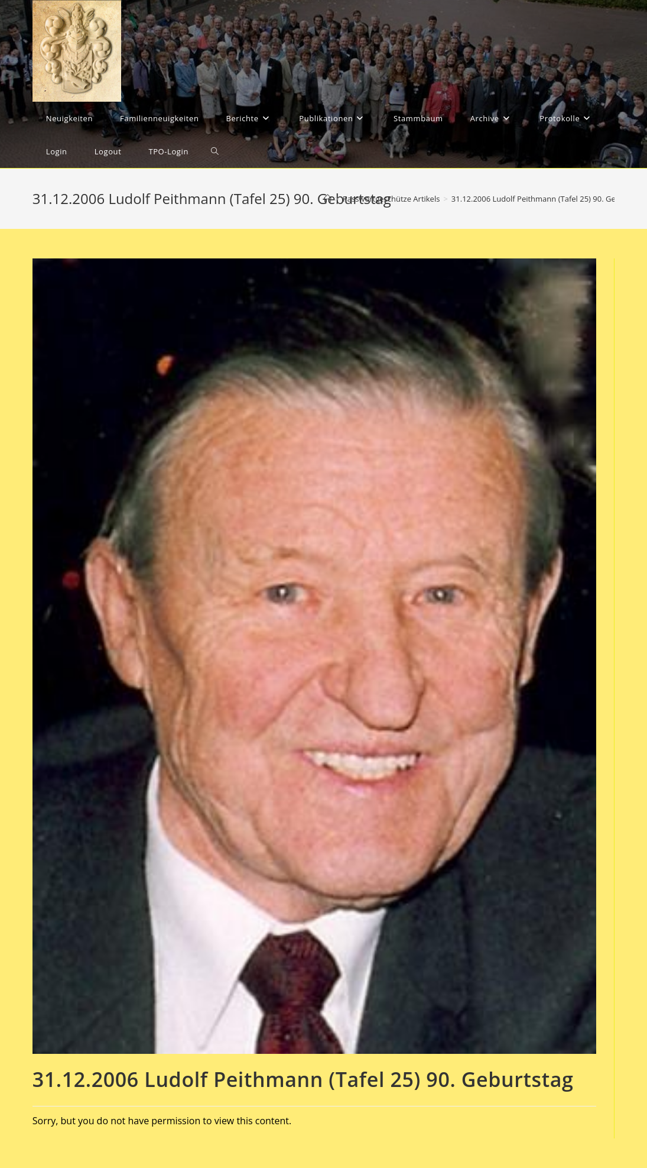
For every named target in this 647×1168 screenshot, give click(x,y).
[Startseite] (327, 198)
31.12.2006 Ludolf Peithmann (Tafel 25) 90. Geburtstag (548, 198)
